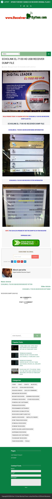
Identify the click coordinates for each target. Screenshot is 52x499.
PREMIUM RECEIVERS (18, 405)
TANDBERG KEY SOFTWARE (20, 435)
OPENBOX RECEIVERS (18, 399)
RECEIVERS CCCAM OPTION (20, 411)
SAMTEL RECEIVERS (18, 417)
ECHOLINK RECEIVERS (26, 387)
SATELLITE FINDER (32, 417)
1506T (20, 384)
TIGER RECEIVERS (17, 441)
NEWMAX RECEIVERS (32, 396)
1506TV (26, 384)
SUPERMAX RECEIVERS (19, 432)
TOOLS (27, 441)
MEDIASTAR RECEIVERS (19, 393)
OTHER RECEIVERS (33, 399)
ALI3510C (34, 384)
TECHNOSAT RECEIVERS (19, 438)
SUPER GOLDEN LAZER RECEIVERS (22, 429)
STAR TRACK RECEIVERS (19, 420)
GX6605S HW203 (17, 390)
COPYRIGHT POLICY (16, 455)
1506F (14, 384)
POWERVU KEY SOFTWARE (20, 402)
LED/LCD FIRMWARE (31, 390)
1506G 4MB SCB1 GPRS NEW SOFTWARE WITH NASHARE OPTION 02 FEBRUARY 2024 (29, 347)
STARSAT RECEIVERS (18, 426)
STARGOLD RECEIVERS (19, 423)
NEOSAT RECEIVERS (18, 396)
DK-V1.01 (15, 387)
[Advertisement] (26, 36)
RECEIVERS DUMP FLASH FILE (28, 67)
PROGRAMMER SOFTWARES (20, 408)
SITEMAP (13, 458)
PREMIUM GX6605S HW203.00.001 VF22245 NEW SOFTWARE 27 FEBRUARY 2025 (29, 355)
